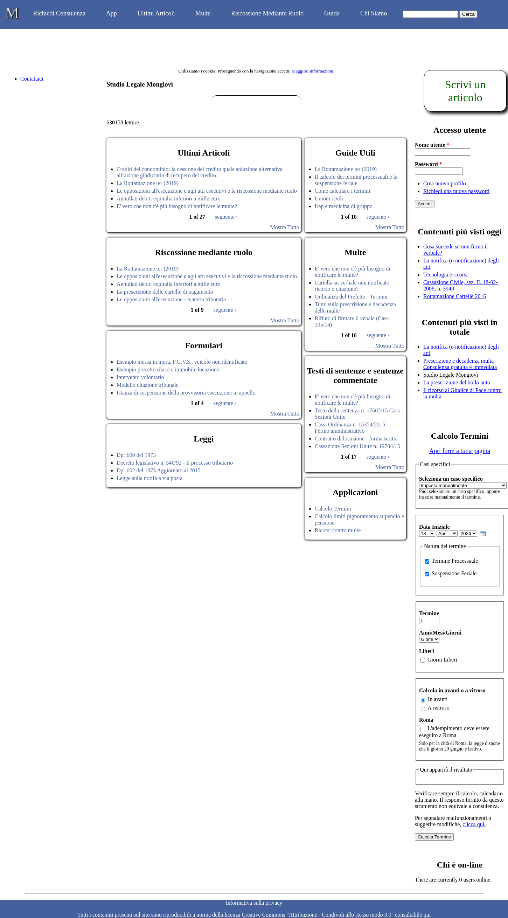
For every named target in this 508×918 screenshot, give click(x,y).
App (111, 13)
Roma (426, 720)
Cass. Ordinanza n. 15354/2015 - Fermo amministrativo (352, 428)
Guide (332, 13)
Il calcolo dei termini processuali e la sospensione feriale (356, 180)
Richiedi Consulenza (59, 13)
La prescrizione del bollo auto (456, 382)
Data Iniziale (434, 527)
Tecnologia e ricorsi (445, 275)
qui (427, 915)
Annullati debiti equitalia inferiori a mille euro (169, 198)
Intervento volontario (140, 377)
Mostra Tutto (284, 227)
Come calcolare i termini (342, 191)
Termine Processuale (455, 561)
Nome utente (432, 145)
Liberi (426, 651)
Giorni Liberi (442, 660)
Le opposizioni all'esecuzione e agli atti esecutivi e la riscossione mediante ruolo (207, 191)
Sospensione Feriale (454, 573)
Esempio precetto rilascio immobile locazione (168, 369)
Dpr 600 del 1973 (136, 455)
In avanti (437, 699)
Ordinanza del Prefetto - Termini (351, 297)
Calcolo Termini (333, 509)
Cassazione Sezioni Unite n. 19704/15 (357, 446)
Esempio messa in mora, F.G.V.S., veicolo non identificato (182, 362)
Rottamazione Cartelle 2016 (454, 296)
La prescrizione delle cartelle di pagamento (165, 292)
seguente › (226, 217)
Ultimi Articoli (156, 13)
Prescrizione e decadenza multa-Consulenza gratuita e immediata (460, 364)
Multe (202, 13)
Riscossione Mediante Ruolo (267, 13)
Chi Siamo (373, 13)
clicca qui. (474, 824)
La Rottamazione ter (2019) (148, 183)
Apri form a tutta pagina (459, 450)
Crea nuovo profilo (444, 183)
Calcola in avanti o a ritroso (452, 690)
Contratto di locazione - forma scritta (356, 438)
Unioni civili (329, 198)
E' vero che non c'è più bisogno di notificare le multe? (177, 206)
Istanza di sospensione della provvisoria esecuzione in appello (186, 393)
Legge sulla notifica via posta (149, 478)
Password (428, 164)
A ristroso (438, 708)
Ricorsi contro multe (338, 530)
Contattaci (31, 79)
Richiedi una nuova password (456, 191)
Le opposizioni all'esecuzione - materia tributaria (171, 299)
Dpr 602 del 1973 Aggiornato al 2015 (159, 470)
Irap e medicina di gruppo (344, 206)
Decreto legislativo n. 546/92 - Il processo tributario (175, 463)
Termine (429, 613)
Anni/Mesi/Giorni (440, 633)
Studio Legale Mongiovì (450, 375)
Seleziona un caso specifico (451, 479)
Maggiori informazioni (312, 71)
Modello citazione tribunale (148, 385)
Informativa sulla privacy (254, 903)
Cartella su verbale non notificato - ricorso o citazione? (354, 286)
